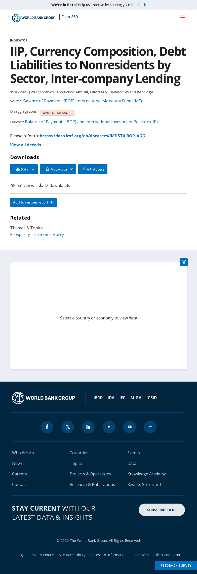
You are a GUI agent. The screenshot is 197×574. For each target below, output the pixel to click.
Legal (21, 554)
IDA (111, 397)
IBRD (98, 397)
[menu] (182, 17)
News (17, 463)
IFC (123, 397)
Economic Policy (49, 234)
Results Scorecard (144, 484)
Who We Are (23, 453)
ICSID (151, 397)
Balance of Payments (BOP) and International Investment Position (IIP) (91, 122)
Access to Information (108, 554)
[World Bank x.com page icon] (67, 427)
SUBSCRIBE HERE (162, 509)
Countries (79, 453)
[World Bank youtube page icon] (129, 427)
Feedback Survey (176, 565)
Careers (19, 474)
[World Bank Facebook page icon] (47, 427)
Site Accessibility (72, 554)
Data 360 (70, 17)
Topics (76, 463)
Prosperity (20, 234)
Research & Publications (92, 484)
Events (133, 453)
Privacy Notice (42, 554)
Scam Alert (140, 554)
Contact (19, 484)
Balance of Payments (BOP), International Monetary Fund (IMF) (82, 101)
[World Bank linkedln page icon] (88, 427)
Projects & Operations (90, 474)
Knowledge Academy (146, 474)
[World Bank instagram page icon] (108, 427)
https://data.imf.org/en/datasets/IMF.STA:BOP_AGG (92, 136)
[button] (33, 202)
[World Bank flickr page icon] (150, 427)
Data (131, 463)
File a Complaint (167, 554)
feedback (138, 4)
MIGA (136, 397)
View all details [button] (25, 145)
